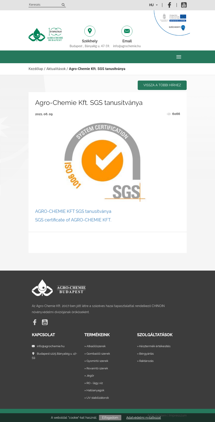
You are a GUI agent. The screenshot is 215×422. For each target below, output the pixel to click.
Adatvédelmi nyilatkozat (143, 417)
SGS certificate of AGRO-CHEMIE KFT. (73, 220)
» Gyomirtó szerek (96, 361)
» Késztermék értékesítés (153, 346)
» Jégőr (89, 375)
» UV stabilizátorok (96, 397)
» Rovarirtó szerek (96, 368)
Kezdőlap (36, 69)
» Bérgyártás (145, 353)
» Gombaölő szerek (97, 353)
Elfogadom (110, 417)
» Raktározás (145, 361)
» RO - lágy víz (93, 383)
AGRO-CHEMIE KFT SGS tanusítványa (73, 211)
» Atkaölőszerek (95, 346)
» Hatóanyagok (94, 390)
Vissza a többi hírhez (162, 85)
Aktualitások (56, 69)
